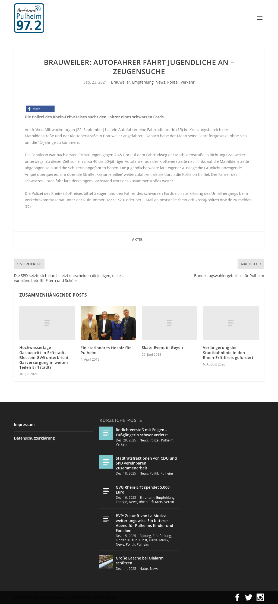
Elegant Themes (53, 597)
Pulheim (167, 440)
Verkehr (187, 82)
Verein (169, 502)
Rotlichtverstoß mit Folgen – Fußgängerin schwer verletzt (142, 432)
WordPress (107, 597)
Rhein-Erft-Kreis (151, 502)
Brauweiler (120, 82)
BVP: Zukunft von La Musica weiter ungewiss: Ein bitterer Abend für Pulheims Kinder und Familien (144, 523)
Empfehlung (143, 82)
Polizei (173, 82)
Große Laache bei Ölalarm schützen (139, 560)
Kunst (142, 540)
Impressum (24, 424)
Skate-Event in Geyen (162, 347)
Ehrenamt (147, 497)
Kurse (153, 540)
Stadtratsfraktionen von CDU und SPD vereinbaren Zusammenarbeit (146, 463)
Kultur (132, 540)
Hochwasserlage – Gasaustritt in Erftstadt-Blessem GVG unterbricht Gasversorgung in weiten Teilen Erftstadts (44, 357)
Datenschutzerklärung (34, 438)
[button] (40, 109)
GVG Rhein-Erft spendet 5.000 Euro (142, 490)
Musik (163, 540)
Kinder (121, 540)
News (160, 82)
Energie (121, 502)
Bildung (145, 535)
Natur (144, 568)
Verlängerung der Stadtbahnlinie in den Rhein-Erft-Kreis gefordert (228, 352)
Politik (154, 473)
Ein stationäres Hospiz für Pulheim (106, 350)
